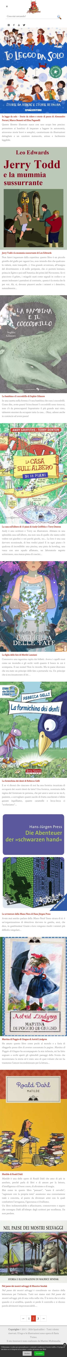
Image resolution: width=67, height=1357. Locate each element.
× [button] (64, 1344)
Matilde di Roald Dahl (12, 1174)
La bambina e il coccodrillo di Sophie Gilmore (23, 396)
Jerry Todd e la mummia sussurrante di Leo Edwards (26, 252)
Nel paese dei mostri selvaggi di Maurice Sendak (24, 1286)
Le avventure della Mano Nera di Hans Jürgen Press (26, 913)
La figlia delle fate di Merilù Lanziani (19, 654)
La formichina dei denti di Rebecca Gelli (21, 780)
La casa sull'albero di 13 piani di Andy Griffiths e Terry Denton (31, 526)
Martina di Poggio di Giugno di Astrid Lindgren (24, 1039)
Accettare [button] (39, 1353)
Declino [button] (27, 1353)
